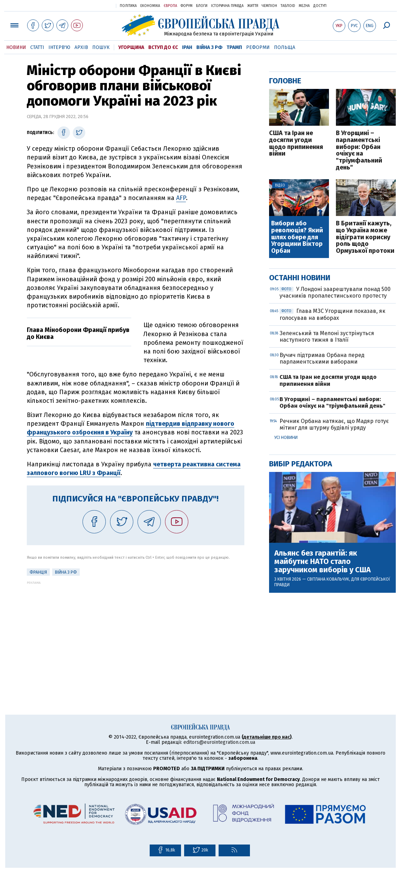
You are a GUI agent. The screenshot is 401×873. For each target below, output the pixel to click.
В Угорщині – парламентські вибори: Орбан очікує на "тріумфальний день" (359, 150)
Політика (128, 6)
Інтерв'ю (59, 47)
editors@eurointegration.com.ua (219, 742)
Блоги (201, 6)
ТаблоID (288, 6)
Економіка (150, 6)
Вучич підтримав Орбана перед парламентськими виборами (322, 358)
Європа (170, 6)
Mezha (304, 6)
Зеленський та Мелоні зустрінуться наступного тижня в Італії (327, 336)
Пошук (101, 47)
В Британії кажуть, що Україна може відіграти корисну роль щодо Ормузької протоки (365, 237)
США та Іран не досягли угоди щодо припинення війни (296, 143)
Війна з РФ (209, 47)
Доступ (320, 6)
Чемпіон (269, 6)
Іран (187, 47)
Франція (38, 572)
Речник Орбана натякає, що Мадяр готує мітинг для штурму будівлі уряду (334, 424)
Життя (252, 6)
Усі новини (286, 437)
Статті (37, 47)
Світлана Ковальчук (328, 579)
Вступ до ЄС (163, 47)
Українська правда (93, 5)
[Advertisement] (135, 633)
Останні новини (299, 277)
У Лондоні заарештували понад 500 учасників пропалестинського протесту (335, 292)
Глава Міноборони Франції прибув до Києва (78, 333)
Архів (81, 47)
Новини (16, 47)
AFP (181, 198)
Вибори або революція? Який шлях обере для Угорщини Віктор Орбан (297, 237)
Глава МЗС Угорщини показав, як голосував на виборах (332, 314)
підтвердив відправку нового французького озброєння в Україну (130, 428)
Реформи (258, 47)
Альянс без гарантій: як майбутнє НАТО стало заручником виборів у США (322, 561)
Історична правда (227, 6)
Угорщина (131, 47)
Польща (284, 47)
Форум (186, 6)
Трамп (234, 47)
